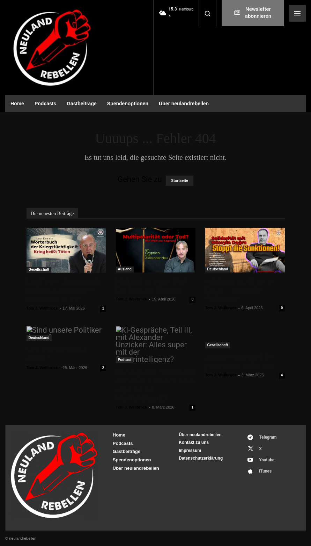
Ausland (125, 269)
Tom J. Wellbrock (42, 308)
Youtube (263, 454)
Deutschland (217, 269)
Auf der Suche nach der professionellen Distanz (239, 361)
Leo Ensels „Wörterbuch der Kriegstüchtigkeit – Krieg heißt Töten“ (63, 290)
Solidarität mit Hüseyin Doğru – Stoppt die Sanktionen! (239, 290)
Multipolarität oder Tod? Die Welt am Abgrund (152, 285)
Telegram (264, 436)
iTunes (261, 464)
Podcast (125, 360)
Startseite (179, 180)
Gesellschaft (39, 269)
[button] (207, 13)
